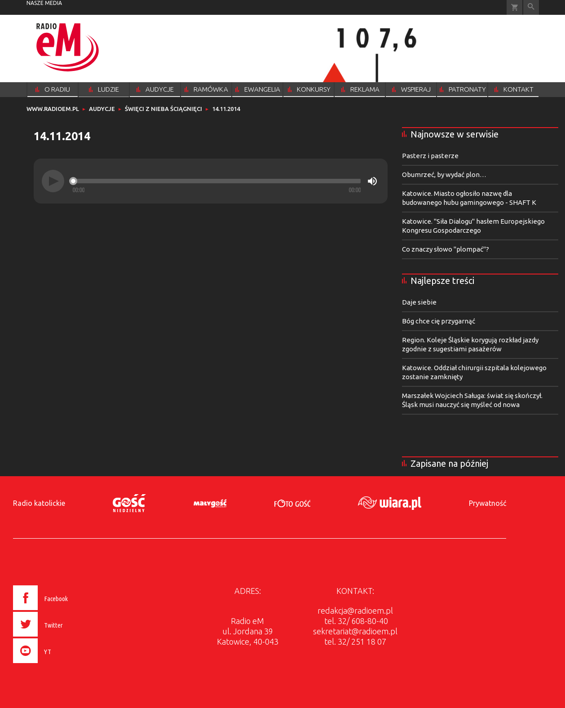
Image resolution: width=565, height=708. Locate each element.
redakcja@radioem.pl (355, 610)
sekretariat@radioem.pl (355, 631)
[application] (211, 181)
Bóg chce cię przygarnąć (438, 321)
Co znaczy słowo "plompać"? (445, 249)
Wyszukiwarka (531, 7)
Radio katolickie (39, 503)
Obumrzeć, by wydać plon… (444, 174)
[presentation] (59, 664)
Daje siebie (419, 302)
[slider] (216, 181)
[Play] (53, 181)
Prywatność (487, 503)
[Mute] (372, 181)
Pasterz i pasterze (430, 155)
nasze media (44, 3)
